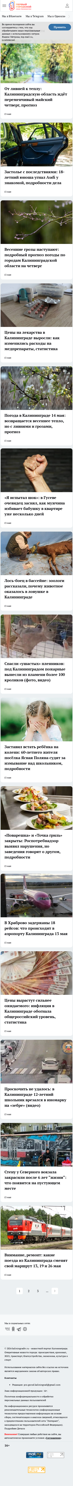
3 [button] (38, 1291)
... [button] (47, 1291)
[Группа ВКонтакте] (7, 1329)
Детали (21, 1428)
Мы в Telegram (35, 16)
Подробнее (10, 1428)
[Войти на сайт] (67, 6)
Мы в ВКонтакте (12, 16)
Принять (60, 27)
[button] (55, 1291)
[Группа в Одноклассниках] (13, 1329)
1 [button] (19, 1291)
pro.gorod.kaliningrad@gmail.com (42, 1384)
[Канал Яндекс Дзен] (25, 1329)
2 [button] (29, 1291)
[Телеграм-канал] (19, 1329)
